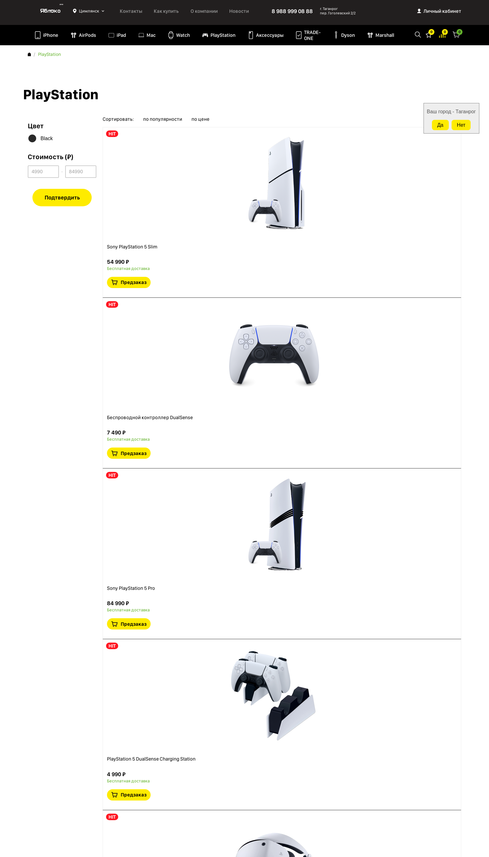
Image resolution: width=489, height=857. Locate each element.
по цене (200, 119)
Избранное (429, 34)
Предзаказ (417, 153)
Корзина (456, 34)
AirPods (87, 35)
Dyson (348, 35)
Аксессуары (269, 35)
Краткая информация (410, 172)
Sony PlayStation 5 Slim (209, 140)
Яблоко (50, 11)
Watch (183, 35)
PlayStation (223, 35)
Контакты (131, 11)
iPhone (50, 35)
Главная (29, 54)
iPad (121, 35)
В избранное (396, 172)
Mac (151, 35)
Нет (461, 125)
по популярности (162, 119)
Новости (239, 11)
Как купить (166, 11)
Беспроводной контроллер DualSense (229, 229)
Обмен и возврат (45, 810)
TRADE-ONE (312, 35)
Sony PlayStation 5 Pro (208, 302)
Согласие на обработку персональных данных (67, 798)
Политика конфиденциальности (60, 777)
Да (440, 125)
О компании (204, 11)
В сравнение (425, 172)
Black (47, 138)
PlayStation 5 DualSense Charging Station (231, 392)
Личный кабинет (442, 11)
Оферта (35, 785)
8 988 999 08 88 (292, 11)
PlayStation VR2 (200, 464)
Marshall (384, 35)
